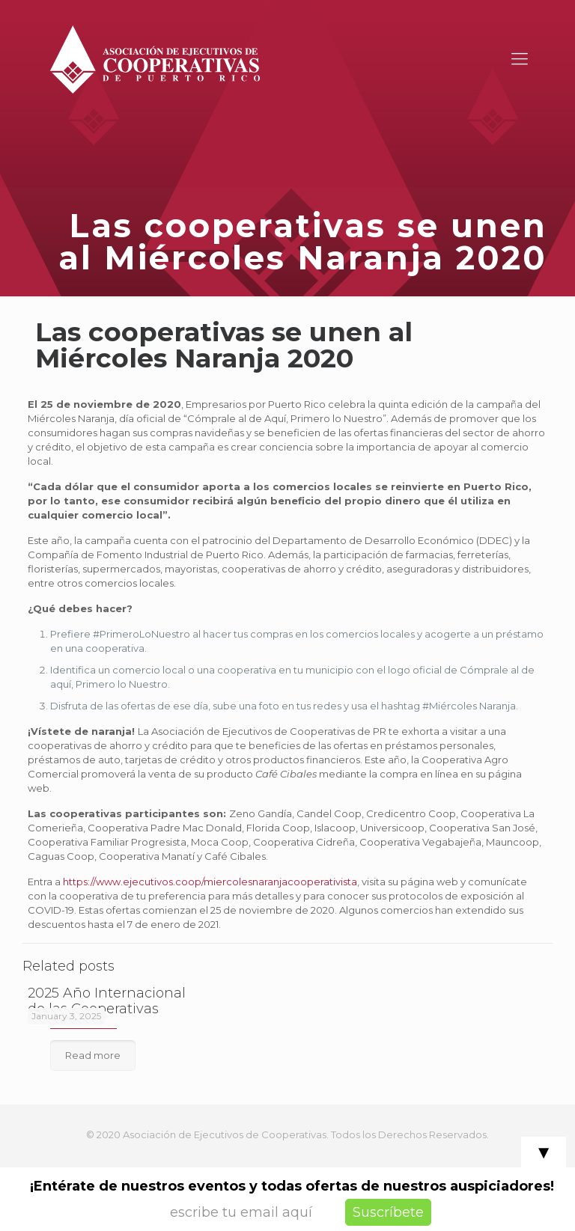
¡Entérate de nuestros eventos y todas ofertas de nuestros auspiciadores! (292, 1186)
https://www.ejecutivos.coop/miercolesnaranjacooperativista (210, 882)
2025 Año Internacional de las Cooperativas (107, 1001)
